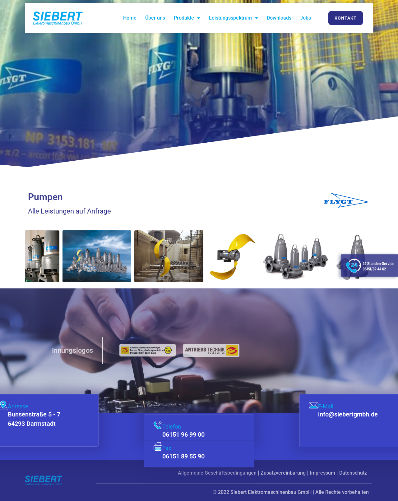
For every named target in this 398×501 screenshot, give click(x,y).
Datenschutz (353, 473)
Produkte (187, 18)
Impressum (322, 473)
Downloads (279, 18)
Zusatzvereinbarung (283, 473)
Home (130, 18)
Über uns (155, 18)
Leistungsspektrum (233, 18)
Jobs (305, 18)
